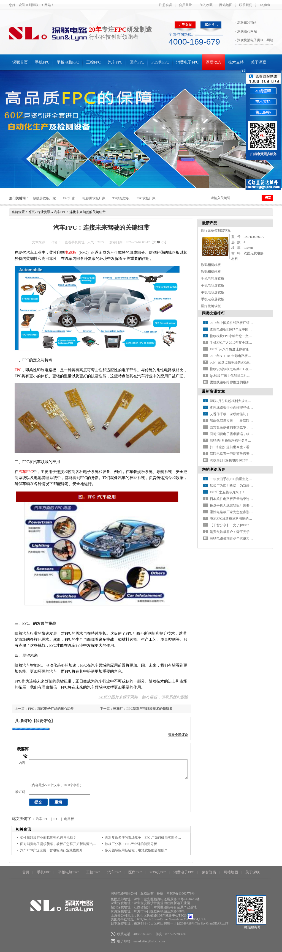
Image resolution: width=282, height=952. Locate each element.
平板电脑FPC (68, 62)
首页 (31, 212)
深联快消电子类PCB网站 (255, 40)
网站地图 (225, 5)
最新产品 (209, 223)
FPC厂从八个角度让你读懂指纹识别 (236, 349)
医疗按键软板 (211, 306)
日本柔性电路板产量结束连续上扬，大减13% (242, 499)
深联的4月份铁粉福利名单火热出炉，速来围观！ (245, 440)
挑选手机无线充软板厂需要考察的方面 (238, 505)
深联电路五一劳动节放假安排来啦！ (236, 454)
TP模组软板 (120, 198)
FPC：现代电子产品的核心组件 (51, 709)
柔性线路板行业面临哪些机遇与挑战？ (48, 838)
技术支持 (236, 62)
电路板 (70, 253)
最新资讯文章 (213, 391)
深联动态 (213, 62)
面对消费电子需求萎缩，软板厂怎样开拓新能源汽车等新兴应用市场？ (71, 844)
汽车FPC (115, 62)
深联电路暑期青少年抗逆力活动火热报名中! (242, 538)
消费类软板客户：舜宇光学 (230, 532)
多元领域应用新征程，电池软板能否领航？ (136, 850)
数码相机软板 (211, 265)
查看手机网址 (75, 242)
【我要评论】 (43, 721)
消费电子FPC (187, 62)
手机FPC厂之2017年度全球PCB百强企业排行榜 (244, 343)
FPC (18, 370)
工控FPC (93, 62)
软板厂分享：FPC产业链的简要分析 (131, 844)
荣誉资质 (209, 872)
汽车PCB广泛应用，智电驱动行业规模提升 (51, 850)
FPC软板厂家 (146, 198)
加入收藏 (206, 5)
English (265, 5)
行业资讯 (43, 212)
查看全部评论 (178, 735)
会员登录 (185, 5)
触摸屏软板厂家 (44, 198)
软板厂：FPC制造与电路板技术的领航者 (142, 709)
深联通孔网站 (247, 31)
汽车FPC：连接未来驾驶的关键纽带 (80, 212)
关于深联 (258, 62)
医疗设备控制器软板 (216, 230)
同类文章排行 (213, 313)
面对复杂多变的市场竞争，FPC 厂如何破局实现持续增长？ (148, 838)
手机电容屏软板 (212, 278)
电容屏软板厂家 (93, 198)
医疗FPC (137, 62)
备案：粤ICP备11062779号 (176, 893)
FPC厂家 (69, 198)
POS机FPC (160, 62)
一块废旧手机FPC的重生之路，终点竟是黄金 (242, 479)
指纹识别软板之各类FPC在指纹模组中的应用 (242, 369)
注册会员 (165, 5)
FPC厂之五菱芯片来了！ (227, 492)
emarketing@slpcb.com (149, 941)
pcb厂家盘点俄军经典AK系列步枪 (234, 362)
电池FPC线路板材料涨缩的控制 (232, 519)
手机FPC (42, 62)
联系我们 (245, 5)
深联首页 (20, 62)
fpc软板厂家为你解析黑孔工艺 (232, 376)
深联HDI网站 (246, 22)
